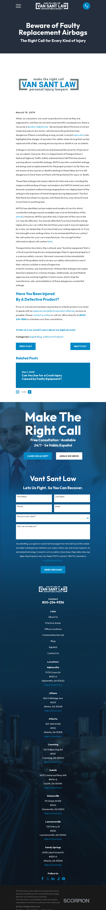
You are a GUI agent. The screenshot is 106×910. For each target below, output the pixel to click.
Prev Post (25, 346)
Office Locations (53, 629)
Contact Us (53, 653)
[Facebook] (42, 878)
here (50, 241)
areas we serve (69, 456)
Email (57, 506)
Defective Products (53, 336)
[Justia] (58, 878)
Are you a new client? (26, 516)
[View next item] (29, 392)
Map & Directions (53, 684)
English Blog (36, 336)
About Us (53, 616)
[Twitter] (47, 878)
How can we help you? (27, 526)
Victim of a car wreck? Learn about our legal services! (45, 329)
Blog (53, 641)
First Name (22, 497)
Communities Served (53, 634)
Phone (20, 506)
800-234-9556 (53, 602)
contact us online (41, 315)
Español (53, 647)
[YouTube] (63, 878)
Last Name (59, 497)
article (19, 216)
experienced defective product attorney (54, 310)
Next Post (80, 346)
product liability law (38, 126)
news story (79, 135)
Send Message (53, 569)
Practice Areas (53, 622)
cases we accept (37, 456)
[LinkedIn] (53, 878)
